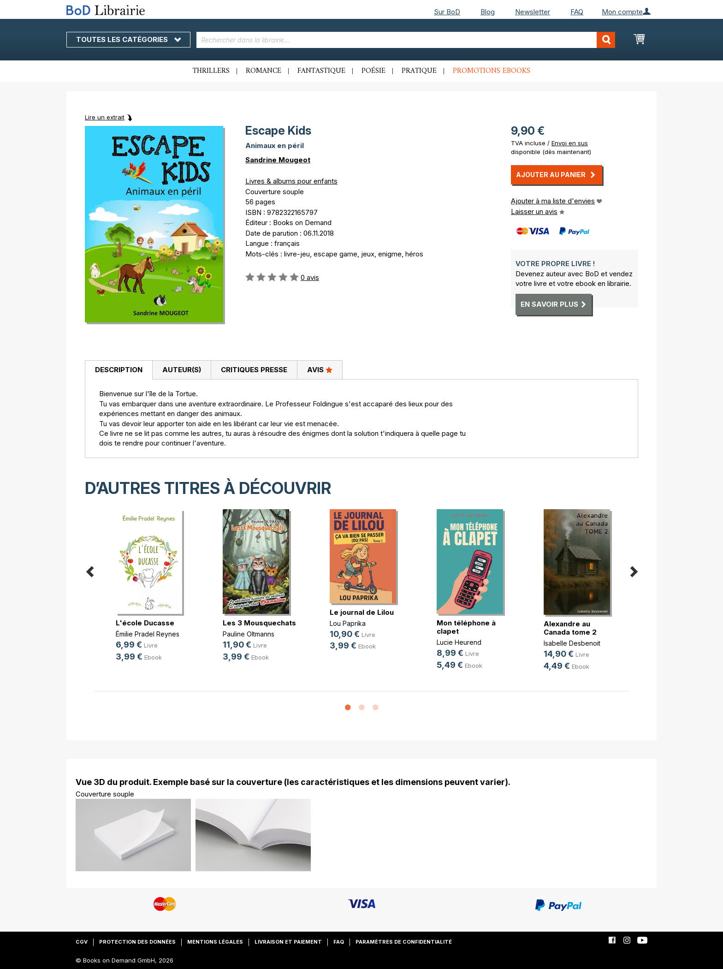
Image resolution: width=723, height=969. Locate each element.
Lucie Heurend (459, 642)
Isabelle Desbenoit (572, 643)
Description (118, 369)
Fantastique (321, 71)
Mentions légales (215, 942)
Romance (263, 71)
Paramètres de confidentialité (404, 942)
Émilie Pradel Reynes (147, 634)
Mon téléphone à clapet (466, 627)
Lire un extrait (104, 117)
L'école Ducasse (145, 622)
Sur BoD (447, 11)
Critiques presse (254, 369)
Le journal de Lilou (362, 612)
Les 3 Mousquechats (259, 622)
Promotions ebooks (491, 71)
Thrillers (211, 71)
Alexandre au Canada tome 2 (570, 627)
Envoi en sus (569, 143)
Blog (487, 11)
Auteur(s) (181, 369)
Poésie (373, 71)
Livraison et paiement (288, 942)
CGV (82, 942)
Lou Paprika (348, 623)
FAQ (576, 11)
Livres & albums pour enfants (291, 181)
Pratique (419, 71)
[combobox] (406, 40)
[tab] (118, 370)
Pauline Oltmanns (248, 634)
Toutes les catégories (128, 39)
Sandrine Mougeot (277, 159)
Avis (319, 369)
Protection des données (137, 942)
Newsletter (532, 11)
